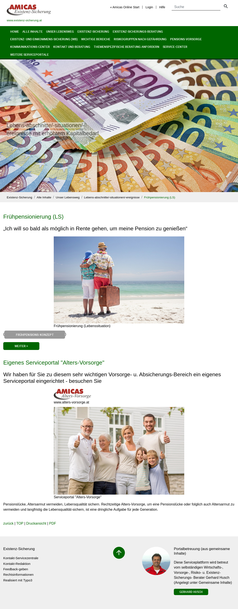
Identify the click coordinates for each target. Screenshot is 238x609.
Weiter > (21, 346)
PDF (52, 523)
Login (149, 7)
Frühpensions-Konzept (35, 335)
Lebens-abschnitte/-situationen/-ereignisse (111, 197)
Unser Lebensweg (60, 31)
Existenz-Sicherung (93, 31)
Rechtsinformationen (18, 574)
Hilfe (162, 7)
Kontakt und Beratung (71, 47)
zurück (8, 523)
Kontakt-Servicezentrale (20, 558)
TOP (19, 523)
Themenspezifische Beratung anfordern (126, 47)
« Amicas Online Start (124, 7)
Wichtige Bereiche (95, 39)
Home (14, 31)
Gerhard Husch (191, 592)
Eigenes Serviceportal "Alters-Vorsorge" (53, 362)
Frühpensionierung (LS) (159, 197)
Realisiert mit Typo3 (17, 580)
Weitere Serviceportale (29, 54)
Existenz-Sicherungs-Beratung (138, 31)
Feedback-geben (15, 569)
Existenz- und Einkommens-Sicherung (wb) (44, 39)
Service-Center (175, 47)
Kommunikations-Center (30, 47)
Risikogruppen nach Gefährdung (140, 39)
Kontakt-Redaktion (16, 564)
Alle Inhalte (32, 31)
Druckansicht (36, 523)
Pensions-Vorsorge (186, 39)
